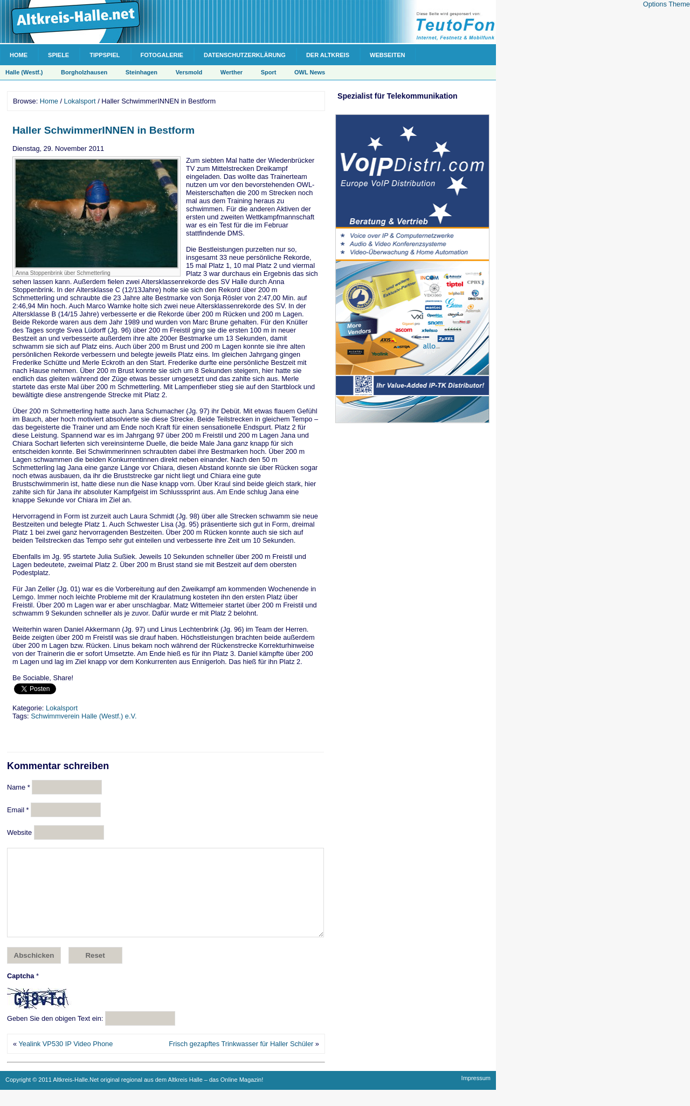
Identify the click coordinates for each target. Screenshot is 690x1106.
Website (19, 832)
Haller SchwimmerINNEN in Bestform (103, 130)
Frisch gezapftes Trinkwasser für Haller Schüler (241, 1060)
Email (18, 810)
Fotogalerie (162, 55)
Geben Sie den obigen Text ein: (55, 1035)
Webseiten (387, 55)
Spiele (58, 55)
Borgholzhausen (84, 72)
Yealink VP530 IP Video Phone (65, 1060)
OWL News (309, 72)
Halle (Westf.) (24, 72)
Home (18, 55)
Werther (231, 72)
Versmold (189, 72)
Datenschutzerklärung (245, 55)
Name (18, 787)
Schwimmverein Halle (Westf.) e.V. (83, 716)
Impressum (476, 1094)
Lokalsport (80, 101)
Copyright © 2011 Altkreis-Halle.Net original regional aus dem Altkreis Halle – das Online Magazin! (134, 1096)
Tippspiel (104, 55)
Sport (269, 72)
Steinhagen (141, 72)
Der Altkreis (327, 55)
